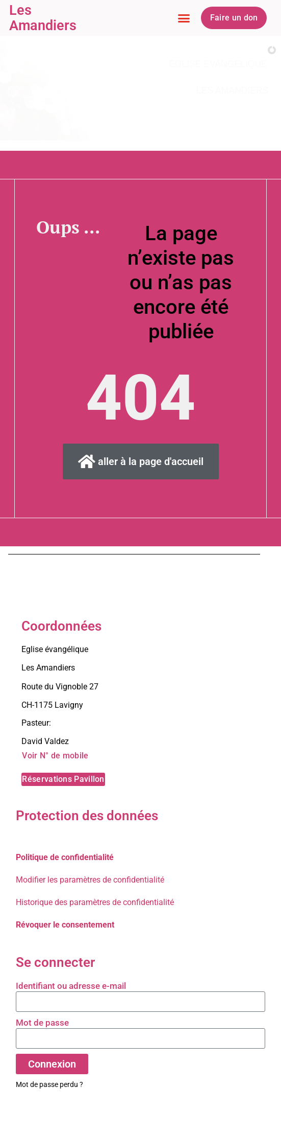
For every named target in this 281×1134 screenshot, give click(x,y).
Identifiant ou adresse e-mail (71, 986)
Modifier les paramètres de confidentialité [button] (90, 880)
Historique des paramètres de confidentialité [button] (95, 902)
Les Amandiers (42, 18)
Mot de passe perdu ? (49, 1084)
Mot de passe (42, 1022)
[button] (183, 18)
